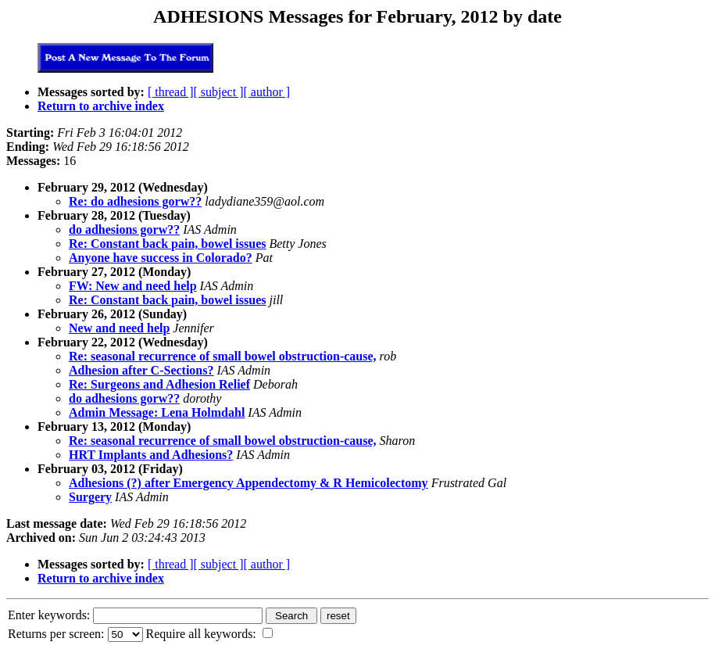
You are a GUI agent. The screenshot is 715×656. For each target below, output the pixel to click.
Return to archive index (101, 106)
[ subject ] (219, 92)
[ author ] (267, 92)
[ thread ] (171, 92)
